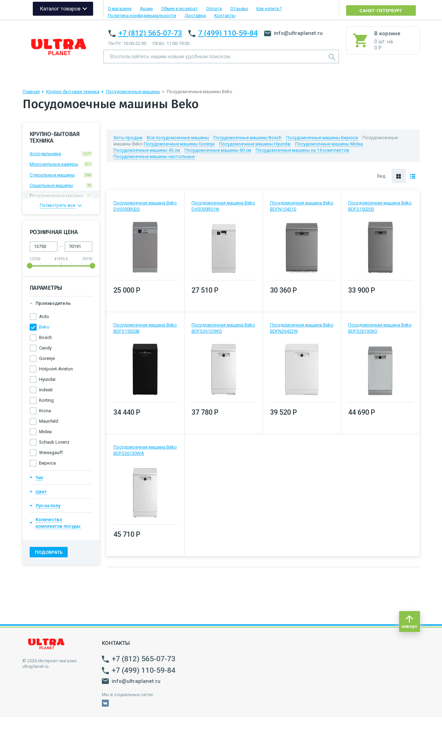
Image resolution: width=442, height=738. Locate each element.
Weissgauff (51, 452)
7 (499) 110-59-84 (228, 33)
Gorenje (47, 358)
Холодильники (61, 154)
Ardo (44, 316)
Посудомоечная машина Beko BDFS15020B (145, 328)
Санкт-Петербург (380, 10)
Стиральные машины (61, 175)
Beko (44, 327)
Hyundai (47, 379)
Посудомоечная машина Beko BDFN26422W (302, 328)
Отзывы (239, 8)
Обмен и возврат (179, 8)
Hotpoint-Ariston (56, 368)
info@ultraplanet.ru (293, 33)
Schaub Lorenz (54, 442)
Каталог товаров (60, 9)
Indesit (46, 389)
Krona (45, 410)
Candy (45, 348)
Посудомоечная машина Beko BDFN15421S (302, 206)
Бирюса (47, 463)
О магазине (120, 8)
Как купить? (269, 8)
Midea (45, 431)
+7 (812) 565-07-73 (150, 33)
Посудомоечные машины (133, 91)
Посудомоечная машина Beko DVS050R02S (145, 206)
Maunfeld (48, 421)
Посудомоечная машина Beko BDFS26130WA (145, 450)
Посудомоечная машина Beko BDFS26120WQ (223, 328)
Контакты (224, 15)
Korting (46, 400)
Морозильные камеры (61, 164)
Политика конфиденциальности (142, 15)
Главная (31, 91)
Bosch (45, 337)
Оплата (214, 8)
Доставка (195, 15)
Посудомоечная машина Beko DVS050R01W (223, 206)
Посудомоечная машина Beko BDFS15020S (380, 206)
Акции (146, 8)
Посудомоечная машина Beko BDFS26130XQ (380, 328)
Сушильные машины (61, 185)
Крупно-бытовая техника (72, 91)
